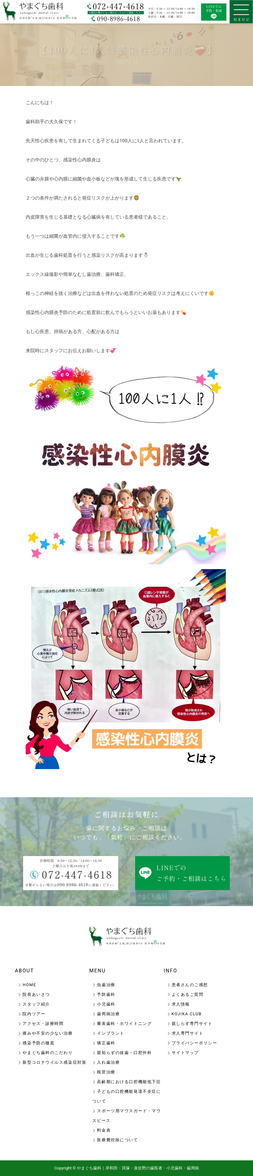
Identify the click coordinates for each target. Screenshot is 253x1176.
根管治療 (106, 1072)
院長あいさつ (36, 994)
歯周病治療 (108, 1013)
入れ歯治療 (108, 1062)
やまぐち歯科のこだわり (48, 1052)
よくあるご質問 (188, 994)
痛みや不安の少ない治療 (48, 1033)
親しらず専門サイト (192, 1023)
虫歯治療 (106, 984)
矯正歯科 (106, 1043)
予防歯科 (106, 994)
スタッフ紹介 (36, 1004)
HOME (29, 984)
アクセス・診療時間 (43, 1023)
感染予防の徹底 (38, 1043)
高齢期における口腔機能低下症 (129, 1081)
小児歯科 (106, 1004)
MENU (97, 971)
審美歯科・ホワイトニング (124, 1023)
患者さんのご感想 (190, 984)
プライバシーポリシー (194, 1043)
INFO (170, 971)
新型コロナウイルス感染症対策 (54, 1062)
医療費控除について (117, 1140)
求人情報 (181, 1004)
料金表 (104, 1130)
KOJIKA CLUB (187, 1013)
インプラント (110, 1033)
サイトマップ (185, 1052)
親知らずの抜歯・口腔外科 (124, 1052)
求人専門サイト (188, 1033)
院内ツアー (34, 1013)
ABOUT (24, 971)
